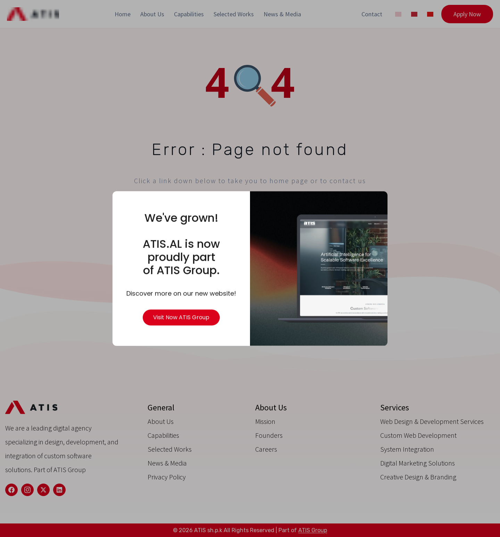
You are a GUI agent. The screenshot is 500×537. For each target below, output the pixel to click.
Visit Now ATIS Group (181, 318)
